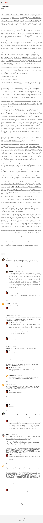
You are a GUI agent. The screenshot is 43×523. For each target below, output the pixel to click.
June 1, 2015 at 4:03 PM (15, 413)
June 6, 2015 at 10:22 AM (17, 489)
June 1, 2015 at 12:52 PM (17, 404)
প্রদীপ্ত (7, 384)
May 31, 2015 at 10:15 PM (12, 359)
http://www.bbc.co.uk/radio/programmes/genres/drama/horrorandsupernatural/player (21, 245)
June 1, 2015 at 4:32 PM (17, 420)
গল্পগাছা (2, 254)
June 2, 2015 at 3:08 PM (17, 454)
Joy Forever (8, 258)
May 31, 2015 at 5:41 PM (13, 346)
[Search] (41, 3)
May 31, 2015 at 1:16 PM (17, 322)
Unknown (8, 303)
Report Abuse (21, 520)
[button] (41, 6)
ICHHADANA (8, 413)
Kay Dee (7, 434)
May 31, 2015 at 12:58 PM (15, 315)
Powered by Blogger (21, 518)
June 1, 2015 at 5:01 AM (17, 367)
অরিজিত (7, 346)
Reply (7, 300)
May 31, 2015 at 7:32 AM (14, 303)
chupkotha (11, 375)
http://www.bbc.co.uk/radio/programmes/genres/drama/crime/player (25, 241)
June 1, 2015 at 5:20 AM (12, 384)
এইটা (28, 274)
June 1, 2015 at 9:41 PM (13, 434)
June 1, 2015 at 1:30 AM (19, 271)
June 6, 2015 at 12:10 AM (15, 483)
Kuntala (10, 264)
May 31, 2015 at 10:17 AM (17, 307)
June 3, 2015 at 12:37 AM (18, 375)
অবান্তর (6, 3)
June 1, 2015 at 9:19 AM (17, 390)
